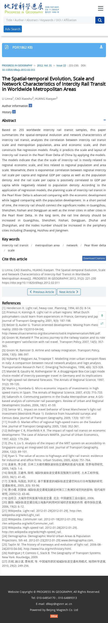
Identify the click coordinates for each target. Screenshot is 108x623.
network (72, 245)
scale (11, 250)
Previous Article (42, 292)
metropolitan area (47, 245)
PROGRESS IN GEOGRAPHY (17, 65)
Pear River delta (95, 245)
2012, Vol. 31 (44, 65)
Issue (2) (61, 65)
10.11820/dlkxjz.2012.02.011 (18, 70)
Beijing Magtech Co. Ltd (62, 610)
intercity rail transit (15, 245)
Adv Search (12, 29)
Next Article (68, 292)
